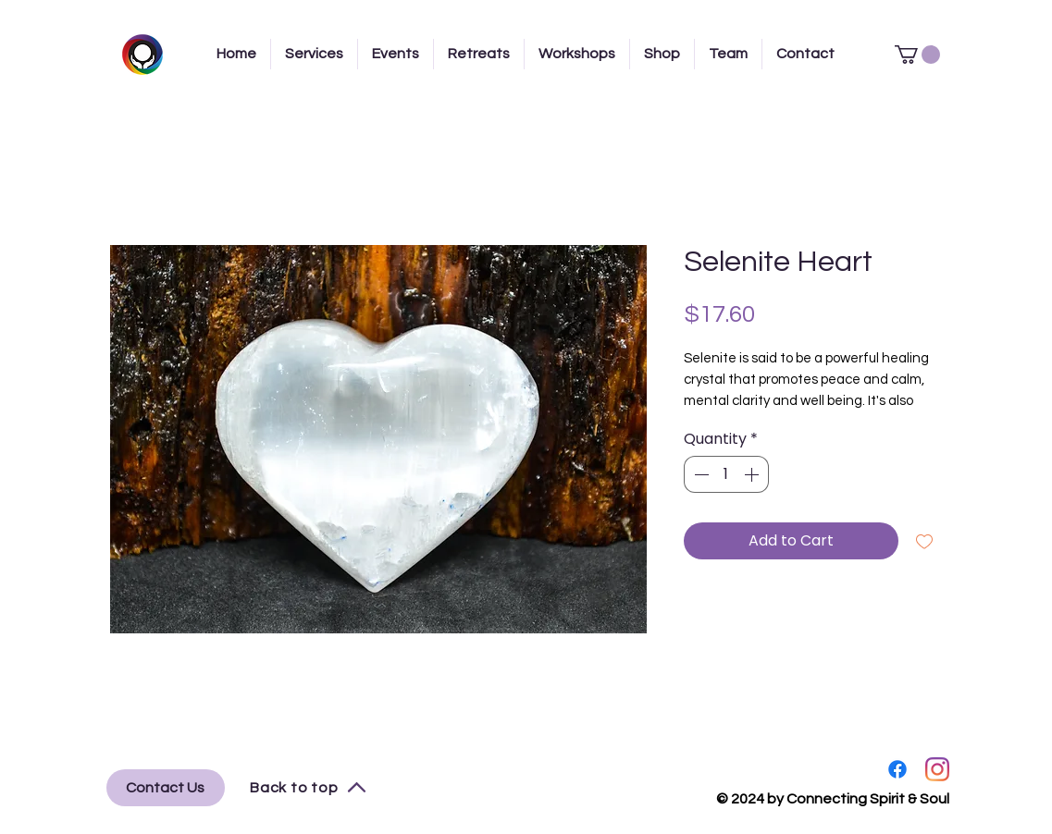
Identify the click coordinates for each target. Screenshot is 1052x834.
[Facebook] (897, 769)
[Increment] (753, 474)
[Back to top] (309, 787)
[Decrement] (699, 474)
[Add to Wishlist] (924, 540)
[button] (917, 54)
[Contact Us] (165, 787)
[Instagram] (937, 769)
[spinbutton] (726, 474)
